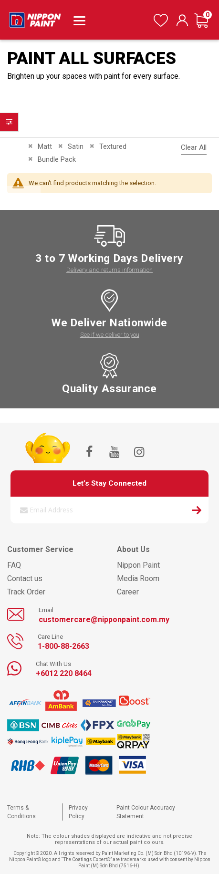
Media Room (138, 578)
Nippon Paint (138, 565)
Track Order (26, 591)
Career (128, 591)
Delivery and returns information (109, 269)
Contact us (24, 578)
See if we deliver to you (109, 334)
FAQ (14, 565)
